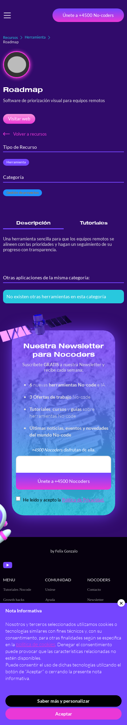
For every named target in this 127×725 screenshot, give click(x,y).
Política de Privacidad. (83, 499)
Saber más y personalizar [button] (63, 701)
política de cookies (35, 644)
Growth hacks (13, 600)
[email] (63, 464)
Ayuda (50, 600)
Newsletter (95, 600)
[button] (7, 15)
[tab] (33, 223)
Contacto (94, 589)
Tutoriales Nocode (17, 589)
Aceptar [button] (63, 714)
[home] (30, 15)
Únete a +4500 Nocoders (64, 481)
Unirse (50, 589)
